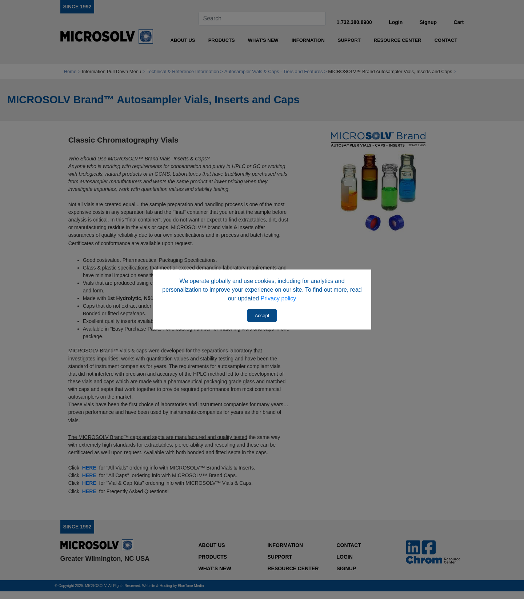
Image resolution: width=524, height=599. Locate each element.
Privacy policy (278, 298)
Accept (262, 315)
